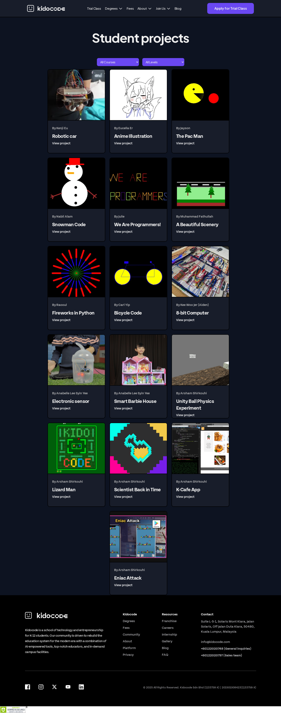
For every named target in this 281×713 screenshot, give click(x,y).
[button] (114, 8)
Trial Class (94, 8)
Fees (130, 8)
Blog (177, 8)
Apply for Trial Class (230, 8)
